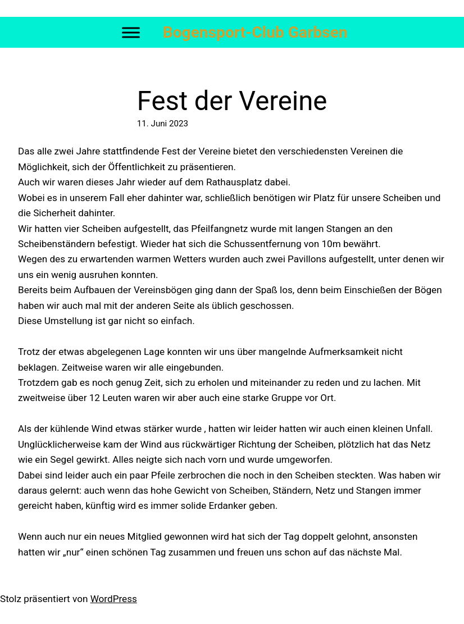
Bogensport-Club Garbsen (255, 32)
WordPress (113, 598)
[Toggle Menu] (131, 32)
